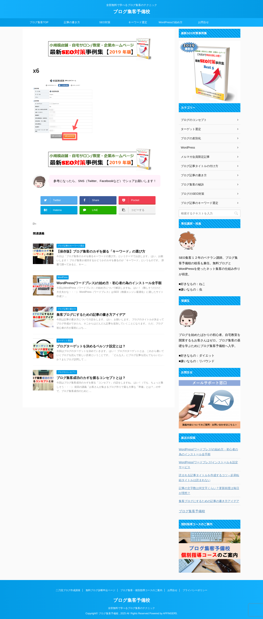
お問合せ (203, 22)
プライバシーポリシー (195, 590)
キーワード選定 (137, 22)
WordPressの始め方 (170, 22)
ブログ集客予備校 (131, 11)
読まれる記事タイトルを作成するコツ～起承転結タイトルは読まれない (209, 478)
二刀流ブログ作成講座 (68, 590)
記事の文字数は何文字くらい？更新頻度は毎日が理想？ (209, 490)
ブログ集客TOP (39, 22)
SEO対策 (104, 22)
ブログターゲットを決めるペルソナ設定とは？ (91, 346)
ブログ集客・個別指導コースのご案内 (141, 590)
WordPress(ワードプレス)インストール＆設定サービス (208, 465)
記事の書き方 (72, 22)
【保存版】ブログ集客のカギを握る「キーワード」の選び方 (101, 251)
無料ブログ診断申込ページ (100, 590)
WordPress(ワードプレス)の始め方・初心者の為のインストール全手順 (109, 283)
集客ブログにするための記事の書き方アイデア (91, 314)
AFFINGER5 (170, 613)
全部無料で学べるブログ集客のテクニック (131, 607)
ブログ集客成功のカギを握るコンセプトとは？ (91, 378)
